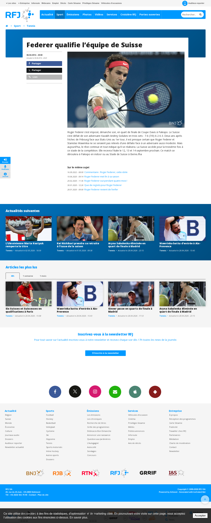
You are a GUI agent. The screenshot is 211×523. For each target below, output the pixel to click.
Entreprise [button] (24, 3)
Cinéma (131, 419)
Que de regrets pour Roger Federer (94, 185)
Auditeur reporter (13, 443)
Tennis (31, 25)
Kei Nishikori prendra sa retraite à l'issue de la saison (78, 245)
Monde (8, 423)
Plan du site (43, 495)
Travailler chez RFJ (177, 431)
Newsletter (174, 451)
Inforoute (35, 3)
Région (8, 415)
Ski (47, 435)
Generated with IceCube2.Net (192, 492)
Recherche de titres (96, 423)
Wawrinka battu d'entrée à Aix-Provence (179, 245)
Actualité (47, 14)
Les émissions (93, 415)
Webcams (46, 3)
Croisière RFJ (128, 14)
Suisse (8, 419)
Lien (33, 77)
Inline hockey (52, 451)
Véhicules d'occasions (111, 3)
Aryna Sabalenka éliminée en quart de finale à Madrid (127, 245)
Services (112, 14)
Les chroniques (94, 419)
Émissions (73, 14)
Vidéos (99, 14)
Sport (59, 14)
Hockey (49, 419)
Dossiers (9, 439)
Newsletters (115, 392)
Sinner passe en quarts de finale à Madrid (130, 310)
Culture (8, 431)
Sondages (91, 451)
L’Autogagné (93, 443)
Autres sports (52, 455)
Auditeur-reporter (193, 3)
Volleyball (50, 427)
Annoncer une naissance (98, 435)
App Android (155, 392)
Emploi (55, 3)
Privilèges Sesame (136, 423)
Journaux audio (12, 435)
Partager (35, 63)
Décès (63, 3)
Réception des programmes (182, 419)
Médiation (174, 439)
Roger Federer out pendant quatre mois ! (97, 180)
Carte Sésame (74, 3)
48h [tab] (12, 276)
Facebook (55, 392)
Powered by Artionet (168, 492)
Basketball (51, 423)
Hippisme (50, 439)
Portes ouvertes (149, 14)
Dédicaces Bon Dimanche (99, 431)
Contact (172, 447)
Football (50, 415)
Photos (87, 14)
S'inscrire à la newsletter (105, 353)
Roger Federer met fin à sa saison (93, 176)
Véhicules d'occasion (138, 415)
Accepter (200, 515)
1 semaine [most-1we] (28, 276)
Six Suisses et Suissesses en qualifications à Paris (24, 310)
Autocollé (91, 447)
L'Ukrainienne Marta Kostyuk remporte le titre (24, 245)
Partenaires (174, 435)
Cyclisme (50, 431)
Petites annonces (136, 431)
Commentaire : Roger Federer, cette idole (97, 172)
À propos (173, 415)
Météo (131, 427)
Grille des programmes (98, 427)
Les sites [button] (11, 3)
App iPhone (135, 392)
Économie (10, 427)
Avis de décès (134, 443)
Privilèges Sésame (90, 3)
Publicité (173, 427)
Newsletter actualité (14, 447)
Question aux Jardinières (98, 439)
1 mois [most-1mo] (43, 276)
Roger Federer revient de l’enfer (92, 189)
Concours (91, 455)
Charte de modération (179, 443)
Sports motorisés (54, 447)
